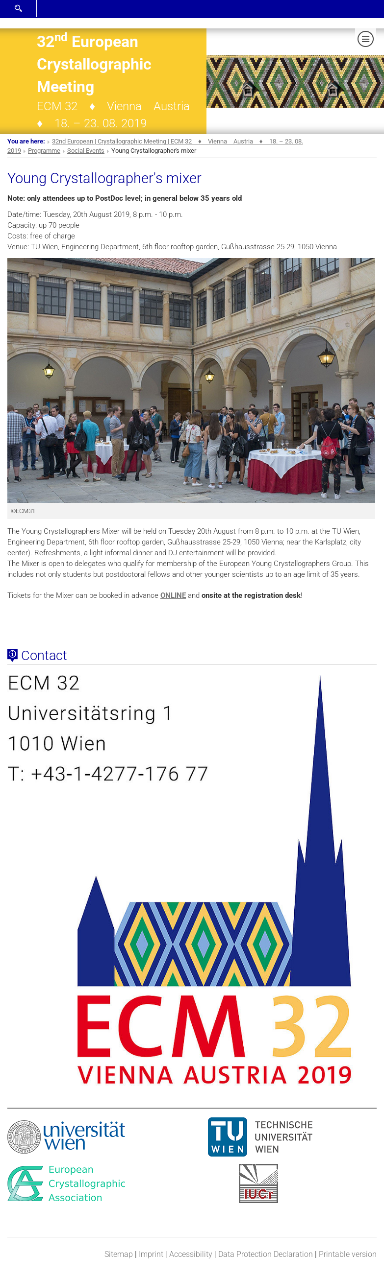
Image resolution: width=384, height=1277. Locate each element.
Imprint (151, 1254)
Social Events (85, 150)
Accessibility (190, 1254)
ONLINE (173, 595)
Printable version (348, 1254)
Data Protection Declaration (265, 1254)
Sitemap (118, 1254)
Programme (44, 150)
